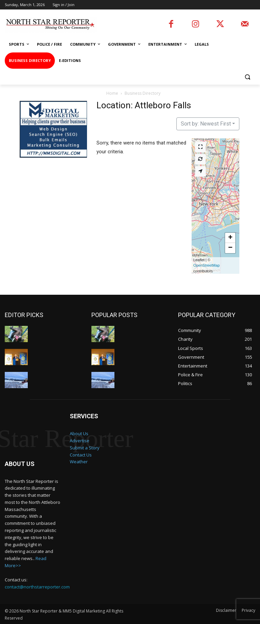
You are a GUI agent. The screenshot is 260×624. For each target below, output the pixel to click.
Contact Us (81, 454)
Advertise (79, 440)
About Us (79, 433)
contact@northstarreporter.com (37, 586)
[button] (247, 77)
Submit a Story (85, 447)
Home (112, 93)
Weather (79, 461)
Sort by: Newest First (206, 123)
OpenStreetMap (206, 265)
